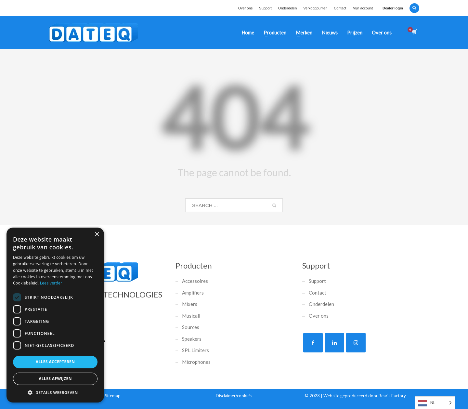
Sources (190, 327)
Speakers (192, 339)
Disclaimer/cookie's (234, 395)
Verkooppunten (315, 8)
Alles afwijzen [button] (55, 378)
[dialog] (55, 315)
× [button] (96, 234)
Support (265, 8)
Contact (340, 8)
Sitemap (113, 395)
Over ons (245, 8)
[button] (55, 392)
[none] (435, 402)
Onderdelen (287, 8)
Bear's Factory (392, 395)
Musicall (191, 316)
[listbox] (435, 402)
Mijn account (363, 8)
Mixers (189, 304)
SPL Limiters (195, 350)
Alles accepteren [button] (55, 361)
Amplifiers (193, 293)
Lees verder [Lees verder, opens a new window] (51, 283)
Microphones (196, 362)
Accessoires (195, 281)
